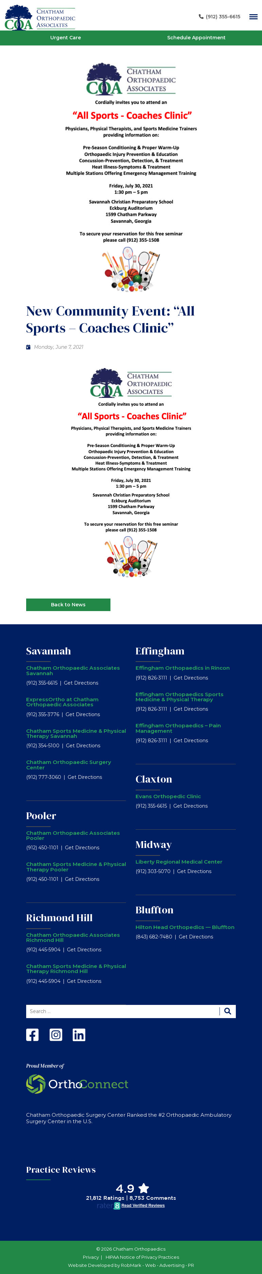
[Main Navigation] (253, 16)
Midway (154, 844)
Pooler (41, 815)
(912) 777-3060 (43, 777)
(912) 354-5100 (42, 746)
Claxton (154, 779)
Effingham (160, 651)
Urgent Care (65, 38)
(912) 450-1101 (42, 848)
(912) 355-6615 (41, 683)
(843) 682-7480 (154, 937)
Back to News (68, 605)
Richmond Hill (59, 917)
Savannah (48, 651)
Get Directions (81, 683)
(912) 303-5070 (153, 871)
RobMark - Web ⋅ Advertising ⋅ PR (157, 1265)
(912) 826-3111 (151, 678)
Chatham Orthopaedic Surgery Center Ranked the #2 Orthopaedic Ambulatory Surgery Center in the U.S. (128, 1118)
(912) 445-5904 (43, 950)
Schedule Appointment (196, 38)
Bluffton (155, 910)
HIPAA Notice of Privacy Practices (142, 1257)
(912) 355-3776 (42, 714)
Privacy (91, 1257)
